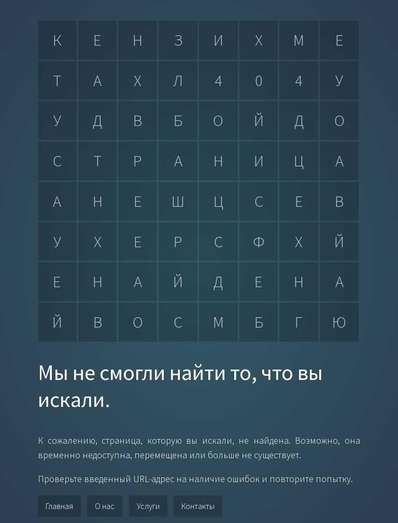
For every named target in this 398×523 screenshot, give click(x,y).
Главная (59, 506)
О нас (105, 506)
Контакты (198, 506)
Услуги (148, 506)
